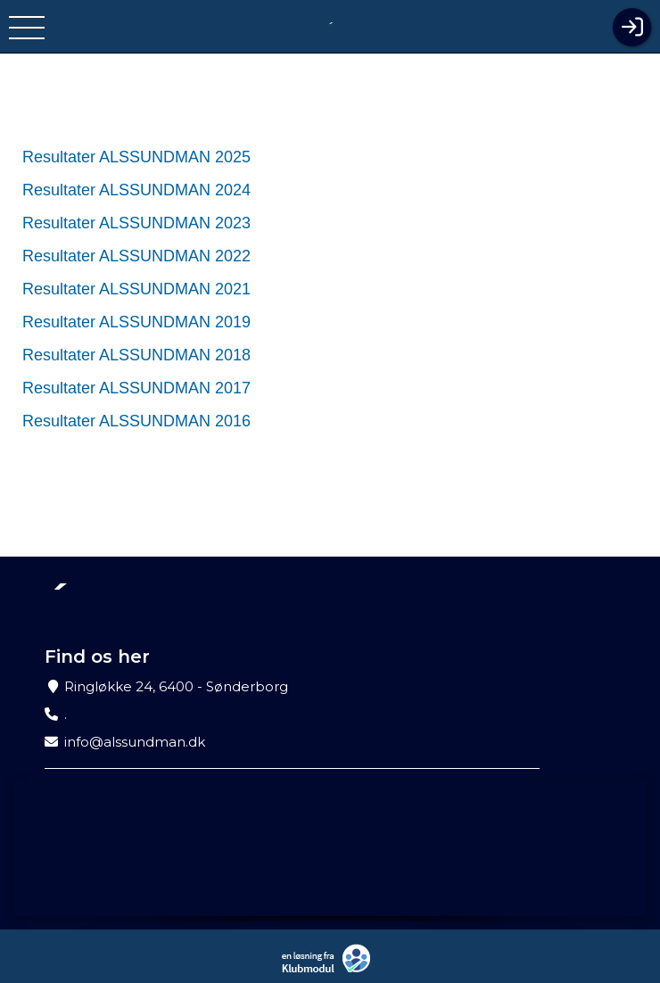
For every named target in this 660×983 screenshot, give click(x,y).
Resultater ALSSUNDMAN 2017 (136, 388)
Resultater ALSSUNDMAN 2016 (136, 421)
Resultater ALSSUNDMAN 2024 (136, 190)
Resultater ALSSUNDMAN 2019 (136, 322)
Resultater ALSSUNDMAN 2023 (136, 223)
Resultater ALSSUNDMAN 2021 (136, 289)
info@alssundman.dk (134, 741)
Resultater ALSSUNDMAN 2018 (136, 355)
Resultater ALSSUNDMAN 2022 (136, 256)
